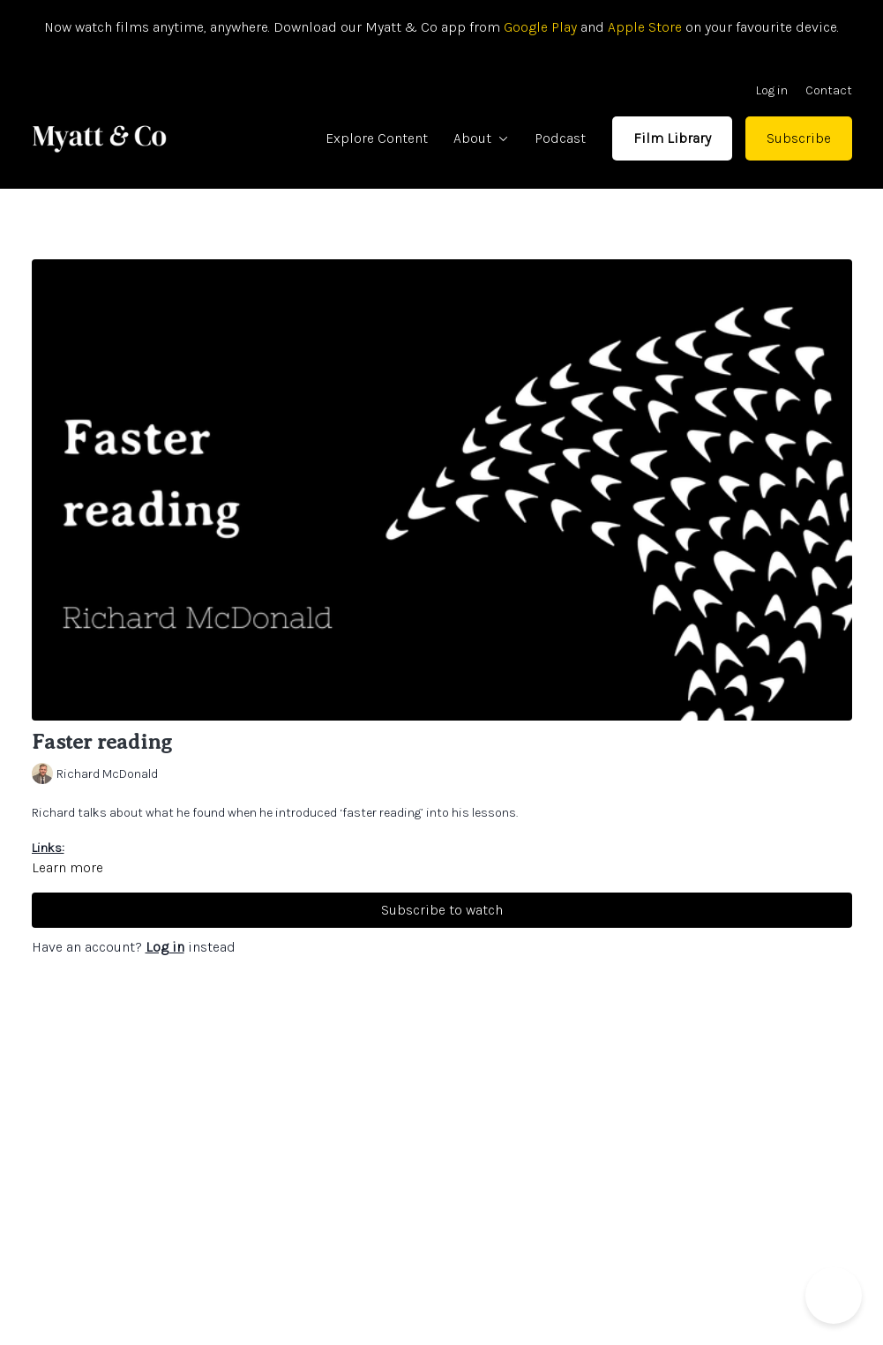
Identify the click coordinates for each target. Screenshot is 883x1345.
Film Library (672, 138)
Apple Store (645, 27)
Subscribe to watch (442, 909)
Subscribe (799, 138)
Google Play (538, 27)
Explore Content (377, 138)
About (480, 138)
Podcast (560, 138)
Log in (772, 90)
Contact (828, 90)
